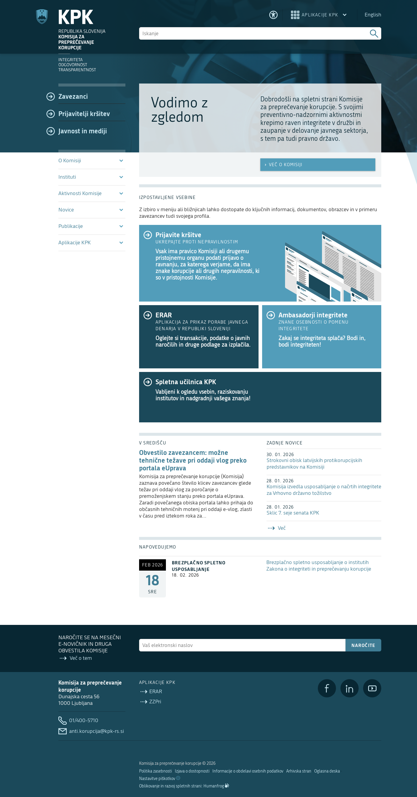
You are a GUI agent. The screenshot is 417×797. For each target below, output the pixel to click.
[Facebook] (327, 688)
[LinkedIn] (349, 688)
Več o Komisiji (282, 164)
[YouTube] (372, 688)
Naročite (363, 645)
